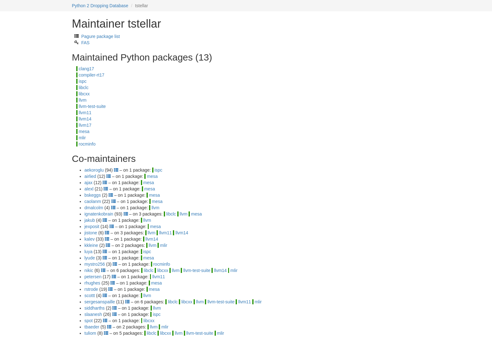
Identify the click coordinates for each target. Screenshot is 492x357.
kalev (89, 239)
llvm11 (85, 112)
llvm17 (85, 125)
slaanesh (93, 314)
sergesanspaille (99, 301)
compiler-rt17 (91, 74)
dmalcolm (93, 207)
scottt (89, 295)
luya (88, 251)
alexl (89, 188)
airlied (90, 176)
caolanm (92, 201)
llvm (83, 100)
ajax (88, 182)
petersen (92, 276)
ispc (83, 81)
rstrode (91, 289)
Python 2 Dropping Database (100, 5)
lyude (89, 257)
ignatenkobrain (98, 213)
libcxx (84, 93)
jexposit (91, 226)
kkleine (91, 245)
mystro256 (94, 264)
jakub (89, 220)
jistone (90, 232)
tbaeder (91, 326)
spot (88, 320)
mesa (84, 131)
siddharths (94, 308)
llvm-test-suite (92, 106)
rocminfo (87, 144)
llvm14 (85, 118)
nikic (88, 270)
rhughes (92, 282)
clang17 (86, 68)
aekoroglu (94, 170)
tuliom (90, 333)
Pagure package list (100, 36)
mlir (82, 137)
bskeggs (92, 195)
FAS (85, 42)
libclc (83, 87)
